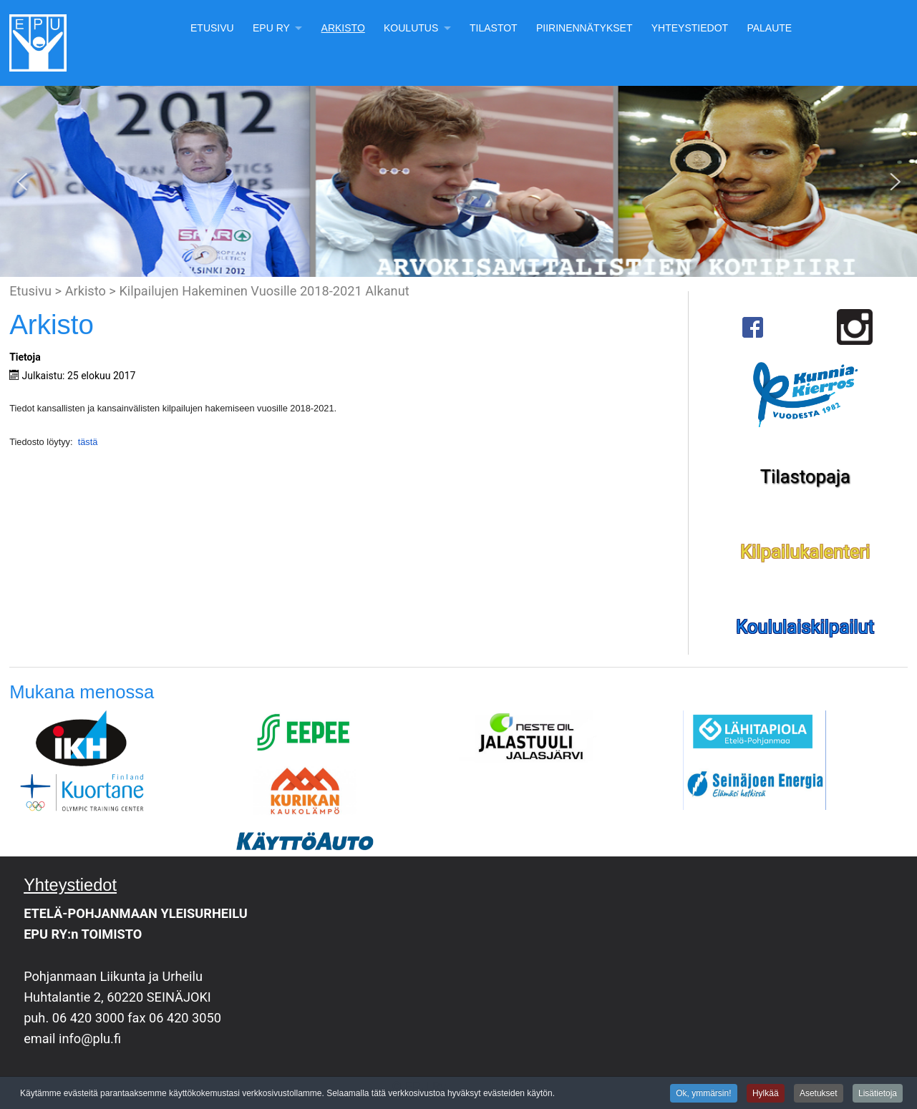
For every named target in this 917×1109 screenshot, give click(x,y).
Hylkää (765, 1094)
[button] (22, 181)
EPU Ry (271, 28)
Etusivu (212, 28)
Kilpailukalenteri (805, 551)
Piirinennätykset (584, 28)
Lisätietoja (877, 1094)
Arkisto (343, 28)
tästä (86, 441)
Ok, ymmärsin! (703, 1094)
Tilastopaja (805, 476)
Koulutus (411, 28)
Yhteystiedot (689, 28)
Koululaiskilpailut (805, 626)
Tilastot (494, 28)
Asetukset (819, 1094)
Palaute (769, 28)
